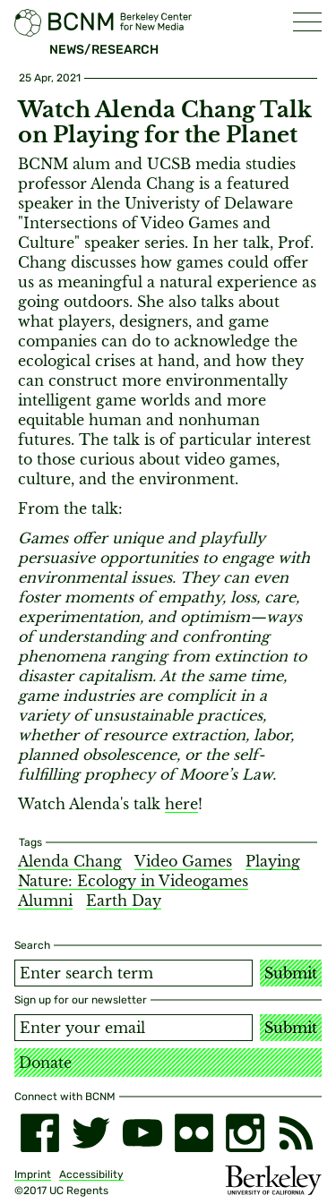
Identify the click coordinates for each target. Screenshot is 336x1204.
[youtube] (142, 1132)
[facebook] (39, 1132)
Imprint (32, 1174)
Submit (290, 973)
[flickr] (194, 1132)
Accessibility (91, 1174)
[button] (307, 22)
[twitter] (90, 1132)
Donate (45, 1063)
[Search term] (133, 973)
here (181, 804)
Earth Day (123, 900)
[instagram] (245, 1132)
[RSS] (296, 1132)
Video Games (183, 861)
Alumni (45, 900)
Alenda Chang (70, 861)
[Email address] (133, 1027)
